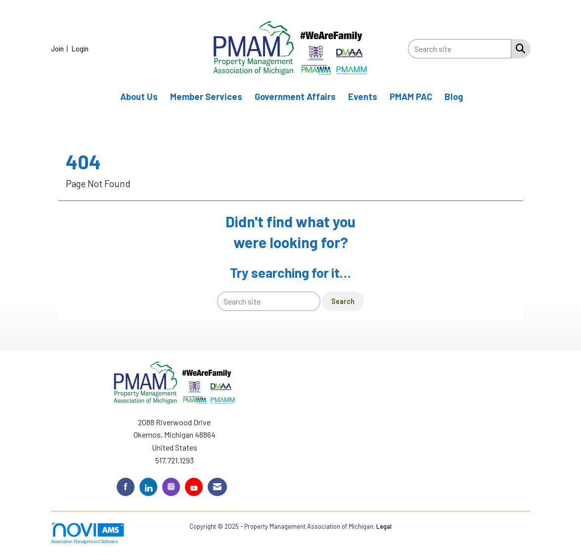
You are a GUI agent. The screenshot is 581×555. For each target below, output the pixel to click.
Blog (454, 96)
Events (362, 96)
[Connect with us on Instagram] (171, 487)
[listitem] (60, 48)
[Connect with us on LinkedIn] (148, 487)
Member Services (206, 96)
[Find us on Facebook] (125, 487)
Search (343, 301)
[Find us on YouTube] (194, 487)
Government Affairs (295, 96)
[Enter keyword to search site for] (459, 48)
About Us (139, 96)
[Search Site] (518, 48)
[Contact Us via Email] (217, 487)
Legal (384, 526)
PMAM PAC (411, 96)
